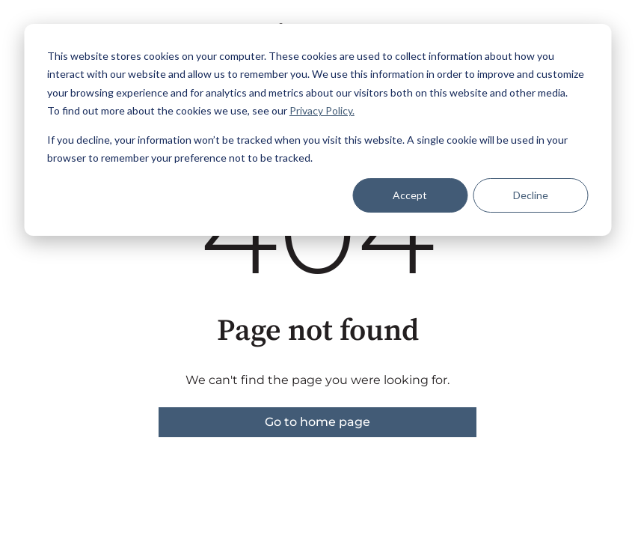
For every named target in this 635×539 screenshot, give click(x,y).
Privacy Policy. (322, 110)
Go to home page (317, 422)
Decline (530, 195)
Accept (410, 195)
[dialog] (317, 130)
